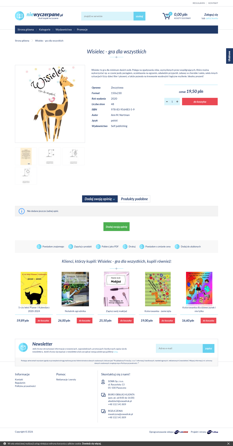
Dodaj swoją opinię (98, 199)
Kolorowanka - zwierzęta (158, 311)
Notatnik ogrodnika (75, 311)
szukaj (139, 16)
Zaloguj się (211, 14)
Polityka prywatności (25, 386)
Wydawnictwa (64, 29)
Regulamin (199, 3)
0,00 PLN (180, 14)
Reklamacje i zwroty (66, 379)
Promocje (82, 29)
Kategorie (44, 29)
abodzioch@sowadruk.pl (120, 401)
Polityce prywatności (129, 363)
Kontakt (213, 3)
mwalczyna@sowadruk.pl (120, 414)
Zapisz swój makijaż (116, 311)
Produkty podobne (134, 199)
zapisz (208, 348)
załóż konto (212, 18)
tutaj (115, 351)
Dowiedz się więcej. (91, 443)
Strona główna (26, 29)
